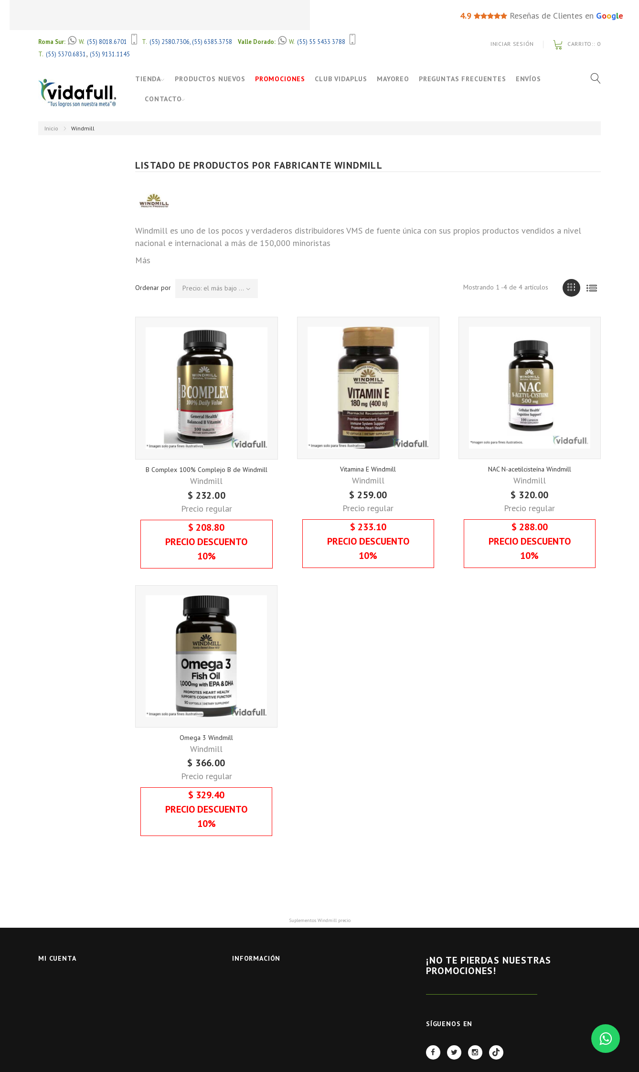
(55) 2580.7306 (169, 41)
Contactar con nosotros (273, 994)
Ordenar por (153, 287)
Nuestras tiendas (260, 982)
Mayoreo (398, 79)
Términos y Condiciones (270, 1031)
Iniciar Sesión (512, 43)
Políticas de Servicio (265, 1057)
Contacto (163, 99)
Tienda (148, 79)
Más (142, 260)
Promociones (285, 79)
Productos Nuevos (215, 79)
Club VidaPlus (346, 79)
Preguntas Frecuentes (467, 79)
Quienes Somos (256, 1044)
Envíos (533, 79)
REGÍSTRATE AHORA (481, 1005)
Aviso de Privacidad (263, 1019)
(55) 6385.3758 (212, 41)
